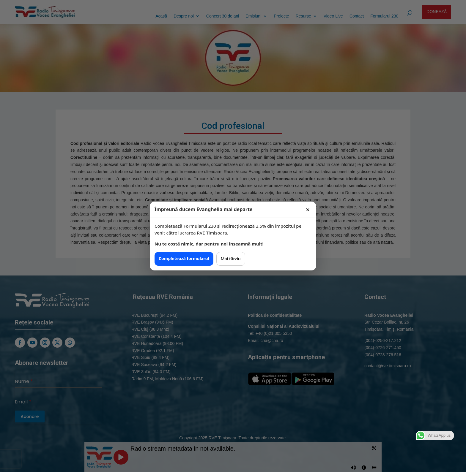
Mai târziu (231, 259)
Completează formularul (184, 258)
